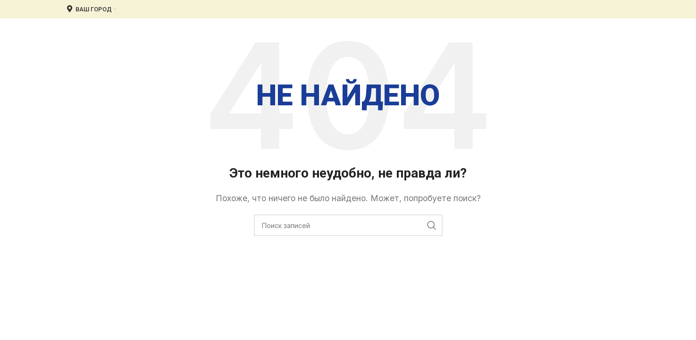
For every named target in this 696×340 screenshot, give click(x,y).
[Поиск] (348, 225)
